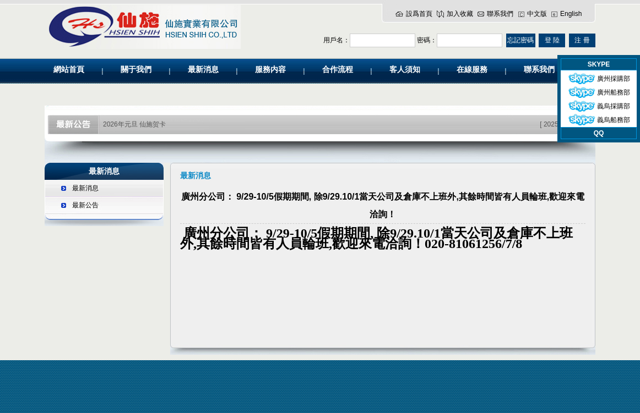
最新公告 (85, 205)
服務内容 (270, 69)
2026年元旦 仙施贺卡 (134, 124)
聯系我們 (500, 14)
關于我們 (136, 69)
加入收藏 (460, 14)
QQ (599, 133)
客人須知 (404, 69)
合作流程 (337, 69)
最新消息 (203, 69)
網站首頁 (68, 69)
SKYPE (599, 64)
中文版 (537, 14)
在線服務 (472, 69)
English (571, 14)
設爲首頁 (419, 14)
